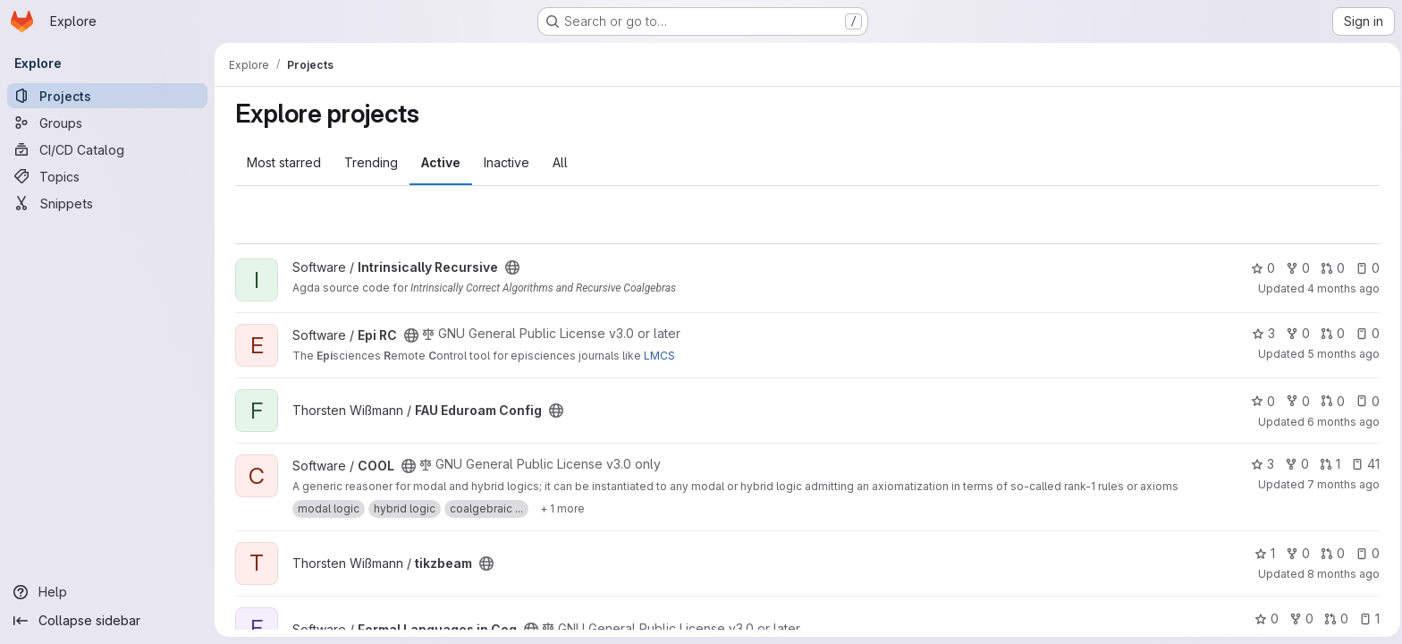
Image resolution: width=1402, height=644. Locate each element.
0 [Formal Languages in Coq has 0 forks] (1299, 618)
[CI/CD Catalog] (107, 149)
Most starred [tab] (281, 162)
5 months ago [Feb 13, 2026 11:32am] (1341, 353)
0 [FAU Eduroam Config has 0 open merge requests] (1330, 401)
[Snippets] (107, 203)
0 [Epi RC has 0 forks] (1295, 333)
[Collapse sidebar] (107, 620)
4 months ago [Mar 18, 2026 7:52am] (1341, 288)
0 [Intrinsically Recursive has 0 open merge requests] (1330, 267)
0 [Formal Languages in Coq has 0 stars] (1264, 618)
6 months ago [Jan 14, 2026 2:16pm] (1341, 421)
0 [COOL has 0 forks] (1294, 463)
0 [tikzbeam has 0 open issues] (1365, 553)
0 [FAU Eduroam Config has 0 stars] (1260, 401)
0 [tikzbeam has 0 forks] (1295, 553)
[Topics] (107, 176)
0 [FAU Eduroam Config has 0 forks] (1295, 401)
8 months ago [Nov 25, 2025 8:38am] (1341, 573)
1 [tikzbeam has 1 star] (1262, 553)
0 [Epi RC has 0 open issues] (1365, 333)
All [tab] (557, 162)
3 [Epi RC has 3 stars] (1260, 333)
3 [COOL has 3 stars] (1259, 463)
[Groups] (107, 122)
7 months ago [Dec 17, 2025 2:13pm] (1341, 484)
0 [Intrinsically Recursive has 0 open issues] (1365, 267)
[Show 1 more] (559, 509)
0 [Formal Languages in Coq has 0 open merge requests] (1334, 618)
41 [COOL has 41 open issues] (1362, 463)
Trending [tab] (368, 162)
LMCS (656, 355)
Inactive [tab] (504, 162)
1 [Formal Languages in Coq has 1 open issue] (1366, 618)
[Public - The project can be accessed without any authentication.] (510, 267)
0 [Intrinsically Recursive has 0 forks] (1295, 267)
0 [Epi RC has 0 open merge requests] (1330, 333)
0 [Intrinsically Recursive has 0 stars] (1260, 267)
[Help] (107, 592)
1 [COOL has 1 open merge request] (1327, 463)
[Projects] (107, 95)
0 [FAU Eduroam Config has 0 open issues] (1365, 401)
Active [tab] (438, 162)
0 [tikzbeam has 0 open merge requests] (1330, 553)
